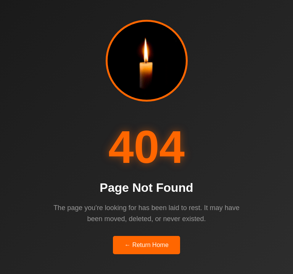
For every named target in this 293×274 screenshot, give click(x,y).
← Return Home (146, 245)
